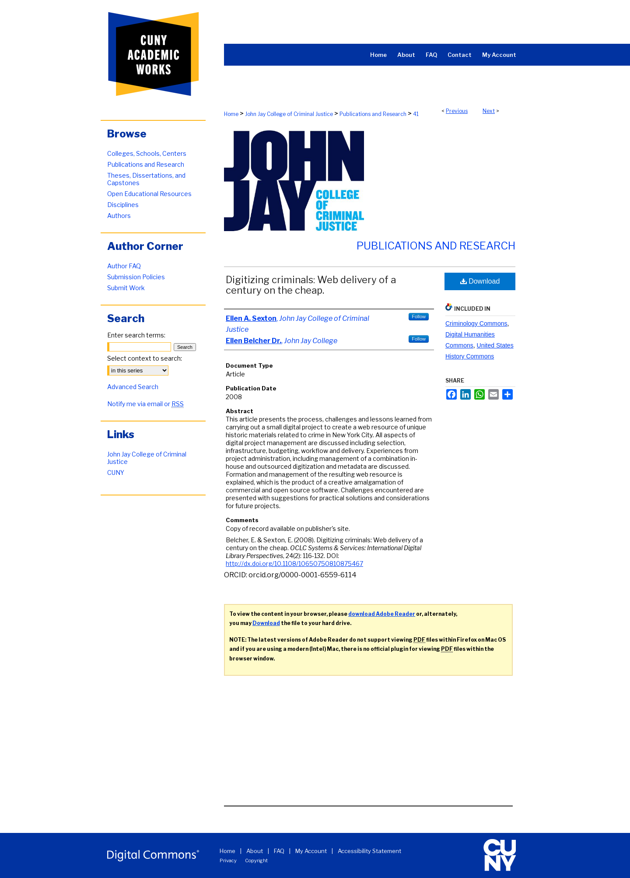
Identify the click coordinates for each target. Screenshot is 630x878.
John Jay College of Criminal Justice (289, 114)
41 (416, 114)
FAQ (279, 850)
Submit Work (126, 287)
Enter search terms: (136, 335)
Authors (119, 215)
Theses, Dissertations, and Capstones (146, 179)
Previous (457, 111)
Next (489, 111)
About (254, 850)
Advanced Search (132, 386)
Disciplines (123, 204)
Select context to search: (144, 358)
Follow (419, 316)
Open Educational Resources (149, 193)
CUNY (115, 472)
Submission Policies (136, 277)
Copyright (256, 860)
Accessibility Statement (369, 850)
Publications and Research (373, 114)
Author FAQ (124, 266)
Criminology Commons (476, 323)
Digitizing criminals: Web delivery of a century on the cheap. (311, 285)
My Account (311, 850)
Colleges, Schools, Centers (146, 153)
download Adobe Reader (381, 614)
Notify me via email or (145, 403)
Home (231, 114)
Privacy (228, 860)
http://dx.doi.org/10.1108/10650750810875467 (294, 563)
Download (480, 281)
